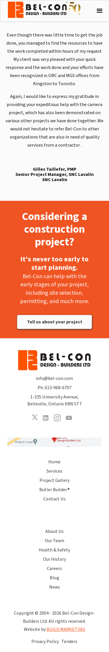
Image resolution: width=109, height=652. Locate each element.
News (54, 587)
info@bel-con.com (54, 378)
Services (54, 471)
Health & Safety (54, 550)
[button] (98, 11)
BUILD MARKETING (66, 629)
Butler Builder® (54, 490)
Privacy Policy (45, 641)
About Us (54, 531)
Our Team (54, 541)
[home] (48, 9)
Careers (54, 568)
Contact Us (54, 499)
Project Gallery (54, 480)
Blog (54, 578)
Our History (54, 559)
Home (54, 462)
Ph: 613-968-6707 (54, 388)
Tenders (69, 641)
